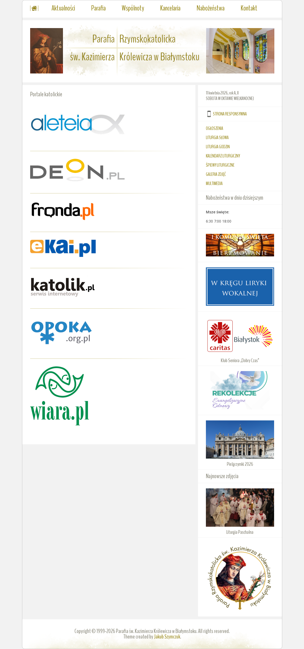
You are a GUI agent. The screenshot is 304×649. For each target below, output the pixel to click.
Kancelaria (170, 8)
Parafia (98, 8)
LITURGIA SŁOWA (217, 137)
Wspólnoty (133, 8)
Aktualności (63, 8)
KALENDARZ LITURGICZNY (223, 156)
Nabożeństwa (210, 8)
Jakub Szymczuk (167, 637)
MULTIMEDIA (214, 183)
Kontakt (249, 8)
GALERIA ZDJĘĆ (216, 174)
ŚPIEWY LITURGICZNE (220, 165)
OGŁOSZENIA (214, 128)
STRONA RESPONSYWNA (230, 114)
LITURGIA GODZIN (218, 147)
